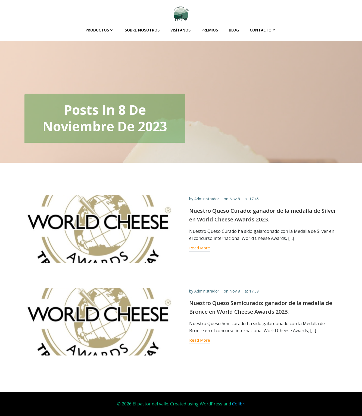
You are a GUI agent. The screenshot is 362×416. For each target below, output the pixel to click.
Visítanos (180, 30)
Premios (209, 30)
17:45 (254, 198)
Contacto (263, 30)
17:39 (254, 291)
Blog (234, 30)
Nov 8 (234, 198)
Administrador (206, 198)
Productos (100, 30)
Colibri (238, 404)
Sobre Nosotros (142, 30)
